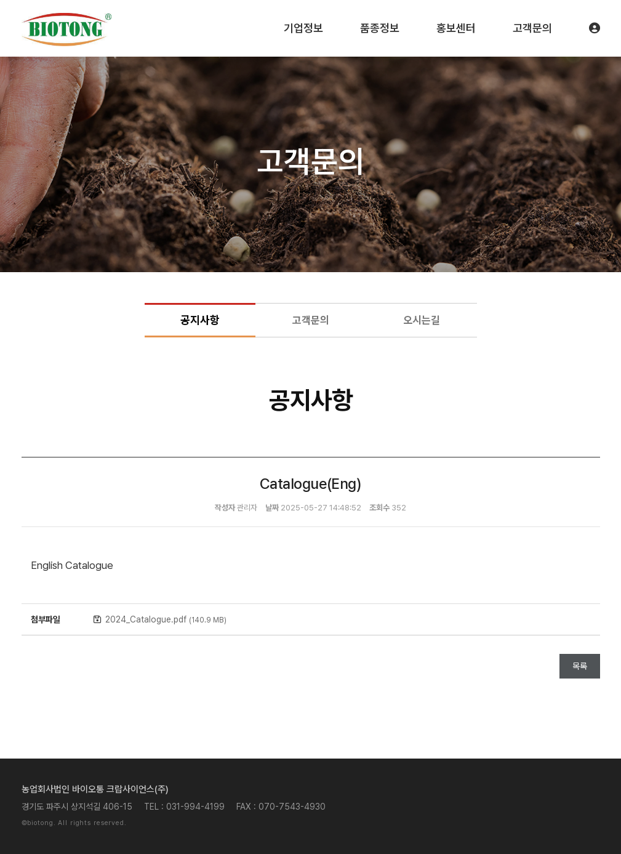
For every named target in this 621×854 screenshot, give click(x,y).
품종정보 (379, 28)
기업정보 (303, 28)
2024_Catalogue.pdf (165, 619)
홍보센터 (456, 28)
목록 (579, 666)
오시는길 (421, 320)
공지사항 (200, 319)
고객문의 (532, 28)
